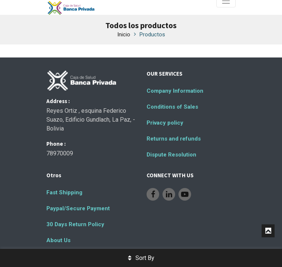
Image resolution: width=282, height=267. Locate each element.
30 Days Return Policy (75, 224)
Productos (152, 34)
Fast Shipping (64, 192)
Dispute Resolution (171, 154)
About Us (58, 240)
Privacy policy (165, 122)
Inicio (123, 34)
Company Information (175, 91)
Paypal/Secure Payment (78, 208)
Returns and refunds (174, 138)
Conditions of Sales (172, 106)
